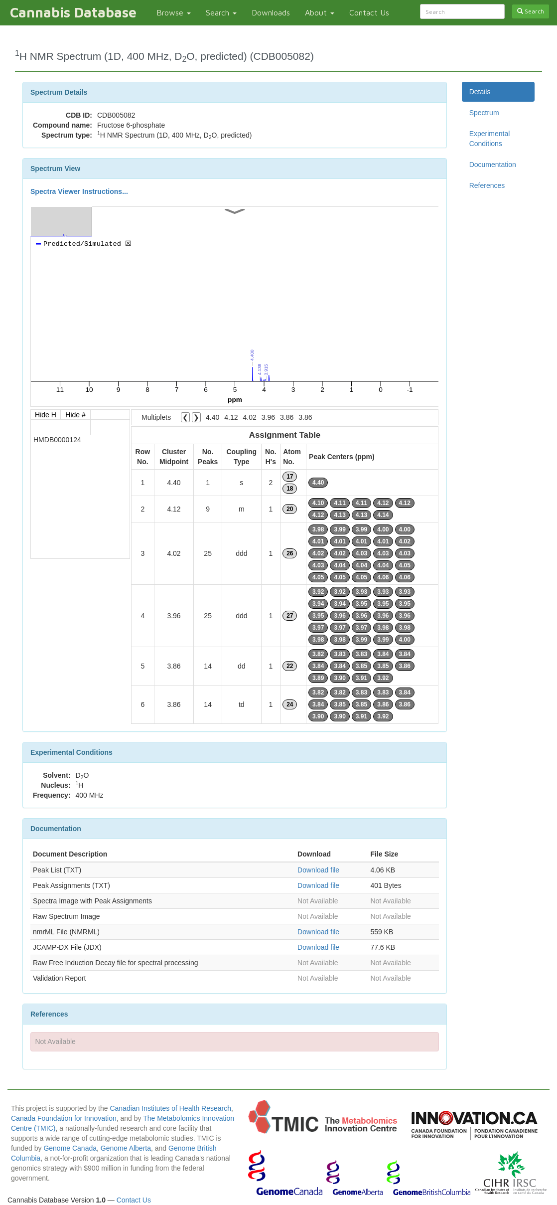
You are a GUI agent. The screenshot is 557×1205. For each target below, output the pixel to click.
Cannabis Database (73, 12)
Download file (318, 870)
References (487, 185)
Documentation (492, 165)
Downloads (271, 12)
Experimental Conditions (489, 139)
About (319, 12)
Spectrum (484, 113)
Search (221, 12)
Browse (173, 12)
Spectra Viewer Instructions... (79, 191)
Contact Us (369, 12)
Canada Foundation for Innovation (64, 1118)
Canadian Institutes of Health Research (170, 1108)
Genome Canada (70, 1148)
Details (480, 92)
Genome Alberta (126, 1148)
